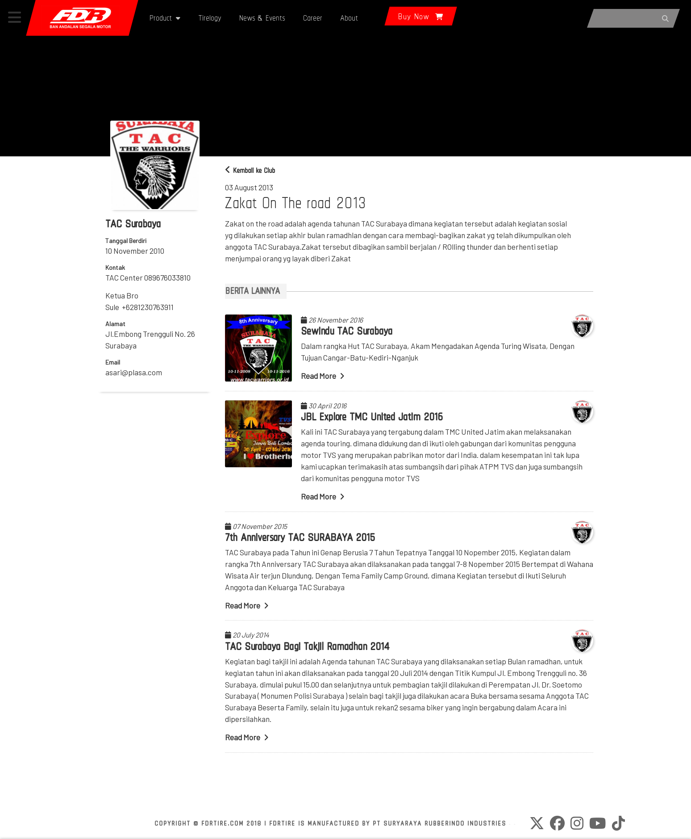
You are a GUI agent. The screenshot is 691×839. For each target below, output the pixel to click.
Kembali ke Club (250, 170)
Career (312, 18)
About (349, 18)
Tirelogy (209, 18)
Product (165, 18)
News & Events (262, 18)
